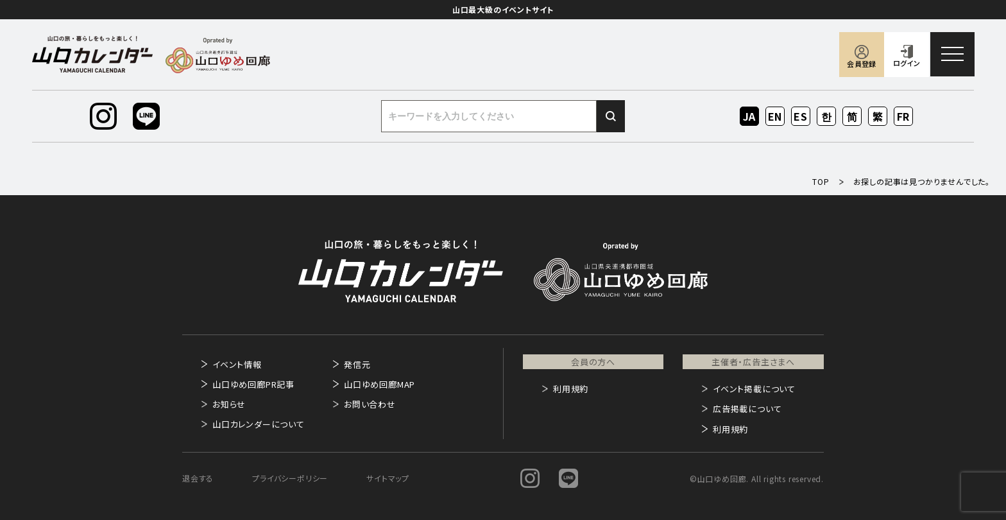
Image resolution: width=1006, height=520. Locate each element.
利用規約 (570, 389)
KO (826, 116)
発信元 (357, 364)
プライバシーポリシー (290, 477)
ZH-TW (878, 117)
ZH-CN (852, 117)
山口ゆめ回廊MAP (379, 384)
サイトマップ (387, 477)
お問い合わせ (370, 404)
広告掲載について (747, 409)
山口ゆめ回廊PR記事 (253, 384)
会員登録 (861, 63)
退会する (198, 477)
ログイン (906, 63)
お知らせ (229, 404)
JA (749, 116)
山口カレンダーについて (258, 424)
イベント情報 (237, 364)
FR (903, 116)
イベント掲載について (754, 389)
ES (801, 116)
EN (775, 116)
